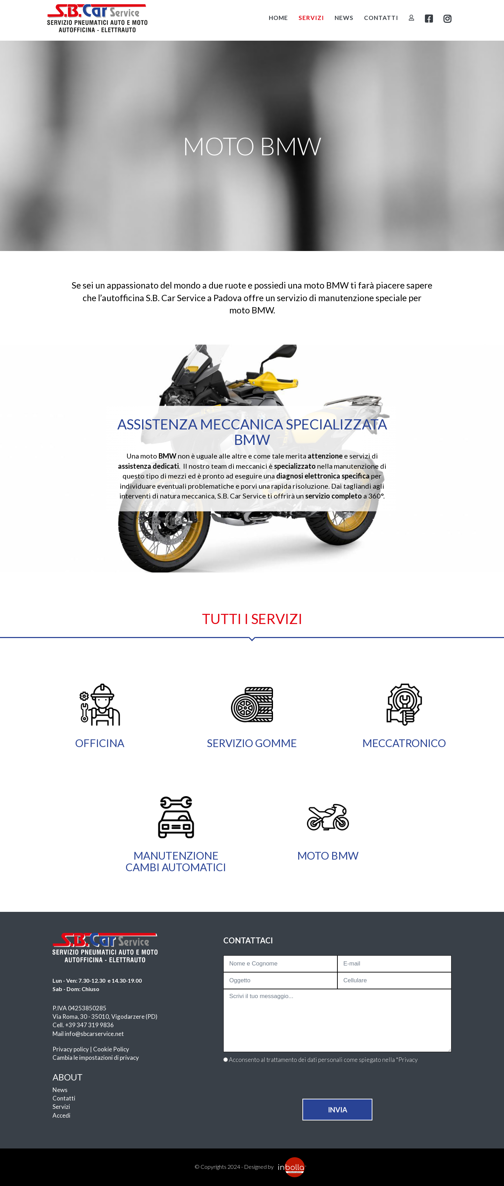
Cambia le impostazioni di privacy (95, 1057)
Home (278, 17)
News (344, 17)
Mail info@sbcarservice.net (88, 1033)
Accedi (61, 1115)
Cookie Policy (111, 1049)
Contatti (381, 17)
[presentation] (337, 1085)
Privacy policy (70, 1049)
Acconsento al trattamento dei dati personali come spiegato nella (323, 1059)
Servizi (311, 17)
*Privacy (407, 1059)
